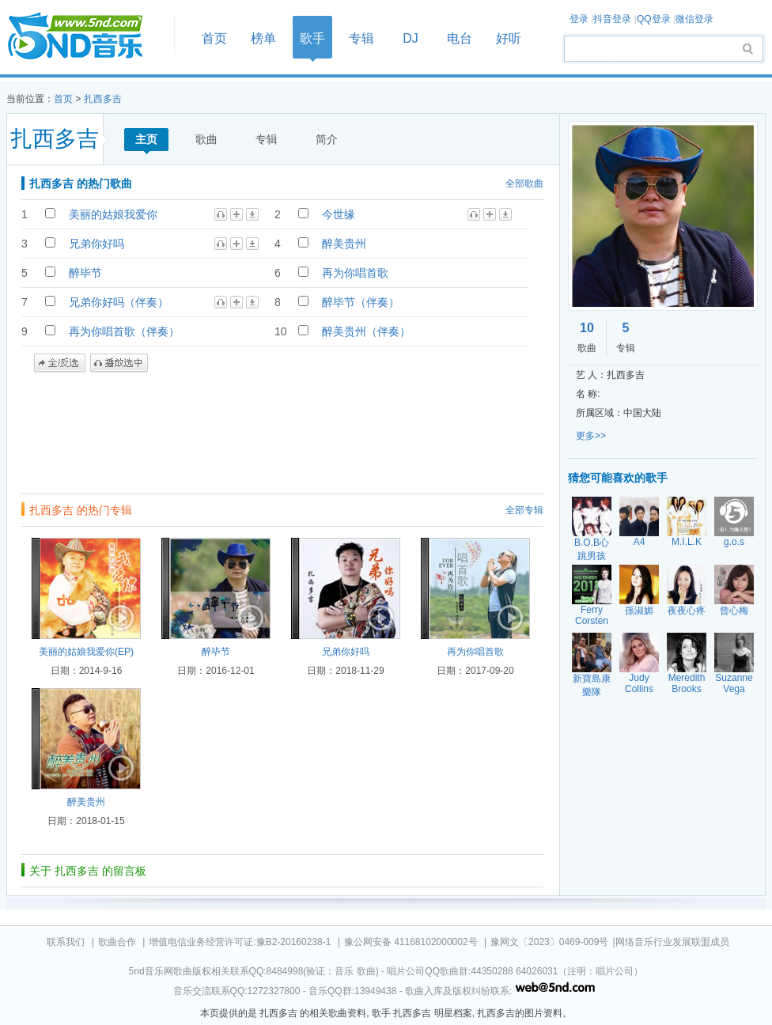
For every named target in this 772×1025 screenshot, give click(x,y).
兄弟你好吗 (96, 243)
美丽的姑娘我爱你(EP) (86, 651)
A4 (639, 541)
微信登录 (694, 19)
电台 (459, 38)
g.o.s (734, 541)
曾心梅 (734, 610)
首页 (85, 37)
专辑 (361, 38)
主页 (146, 139)
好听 (508, 38)
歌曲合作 (117, 941)
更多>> (591, 435)
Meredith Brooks (687, 683)
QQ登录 (654, 19)
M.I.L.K (687, 541)
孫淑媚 (639, 610)
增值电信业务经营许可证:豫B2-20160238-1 (240, 941)
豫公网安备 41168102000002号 (411, 941)
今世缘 (338, 214)
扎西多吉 (103, 98)
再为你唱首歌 (355, 273)
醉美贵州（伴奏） (366, 331)
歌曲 (206, 139)
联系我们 (66, 941)
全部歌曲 (524, 183)
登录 (579, 19)
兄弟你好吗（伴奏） (118, 302)
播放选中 (119, 363)
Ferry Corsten (591, 615)
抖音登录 (612, 19)
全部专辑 (524, 510)
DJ (410, 38)
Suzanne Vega (733, 683)
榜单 (263, 38)
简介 (327, 139)
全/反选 (59, 363)
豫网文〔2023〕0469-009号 (549, 941)
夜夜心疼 (687, 610)
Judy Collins (639, 683)
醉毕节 (85, 273)
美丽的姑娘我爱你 (113, 214)
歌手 (312, 38)
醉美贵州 (344, 243)
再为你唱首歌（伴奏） (124, 331)
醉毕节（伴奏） (360, 302)
